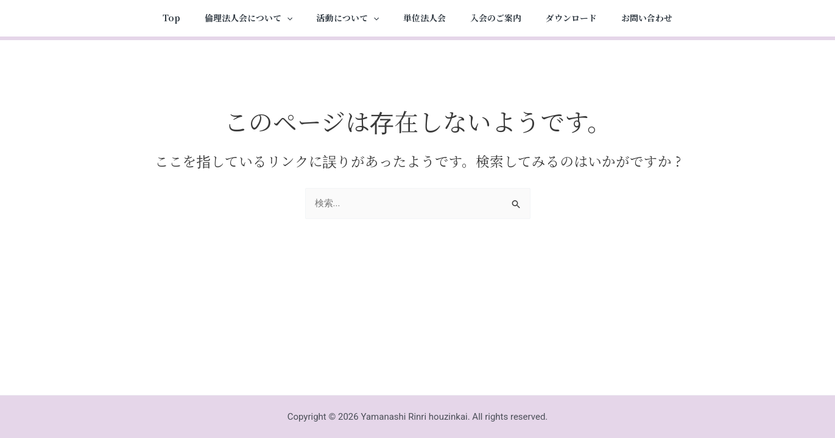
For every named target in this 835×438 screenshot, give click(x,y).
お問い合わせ (646, 18)
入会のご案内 (495, 18)
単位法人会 (424, 18)
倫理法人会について (248, 18)
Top (171, 18)
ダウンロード (571, 18)
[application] (286, 18)
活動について (348, 18)
